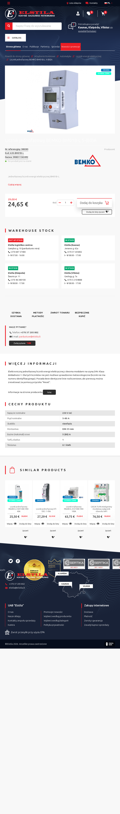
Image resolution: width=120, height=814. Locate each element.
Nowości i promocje (70, 46)
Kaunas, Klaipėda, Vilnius (93, 27)
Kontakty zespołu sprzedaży (21, 620)
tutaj (49, 392)
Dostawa (88, 612)
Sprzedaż (55, 46)
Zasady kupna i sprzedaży (96, 625)
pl (107, 3)
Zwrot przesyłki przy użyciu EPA (25, 632)
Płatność (88, 616)
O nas (25, 46)
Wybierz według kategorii (56, 620)
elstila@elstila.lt (15, 588)
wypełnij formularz (87, 31)
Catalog (14, 37)
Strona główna (13, 46)
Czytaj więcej (14, 184)
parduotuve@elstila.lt (30, 336)
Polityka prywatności (54, 625)
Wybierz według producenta (57, 616)
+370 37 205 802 (29, 332)
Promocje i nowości (53, 612)
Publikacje (34, 46)
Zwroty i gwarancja (93, 620)
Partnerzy (45, 46)
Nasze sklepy (14, 616)
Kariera (11, 625)
